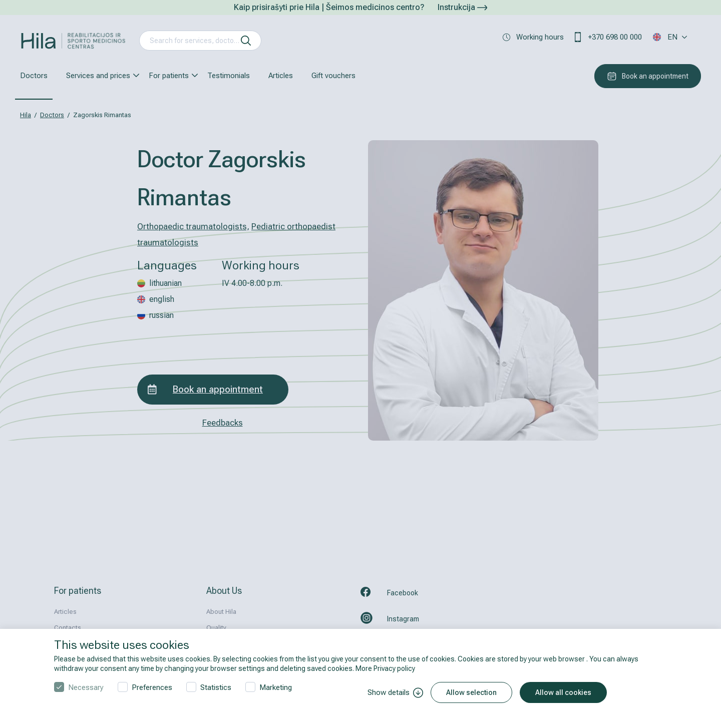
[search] (245, 41)
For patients (169, 75)
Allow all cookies (563, 692)
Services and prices (98, 75)
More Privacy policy (385, 668)
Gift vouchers (333, 75)
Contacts (67, 627)
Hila (25, 115)
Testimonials (228, 75)
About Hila (221, 611)
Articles (280, 75)
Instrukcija (462, 7)
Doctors (34, 75)
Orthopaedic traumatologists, (193, 226)
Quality (216, 627)
